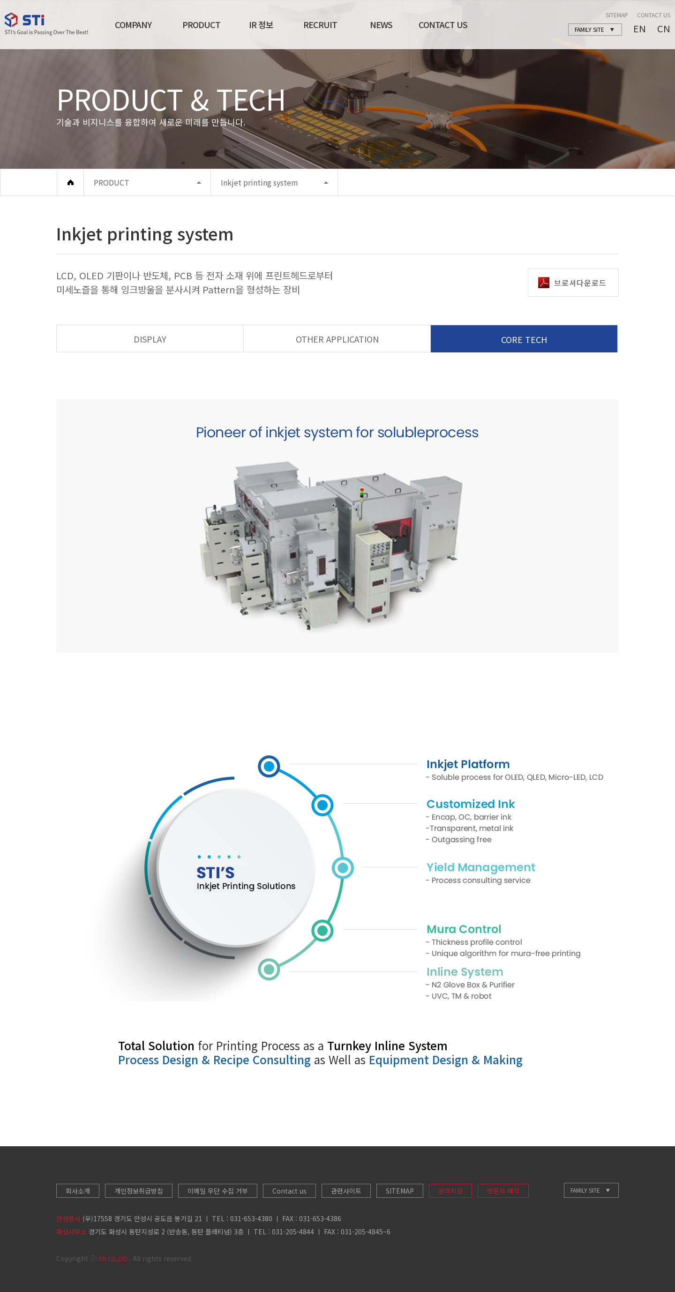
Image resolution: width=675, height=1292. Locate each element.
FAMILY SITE (585, 1190)
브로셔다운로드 (572, 282)
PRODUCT (201, 24)
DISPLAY (150, 339)
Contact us (289, 1190)
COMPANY (133, 24)
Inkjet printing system (259, 182)
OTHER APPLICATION (337, 339)
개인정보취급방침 (138, 1190)
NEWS (381, 24)
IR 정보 (261, 24)
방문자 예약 (503, 1190)
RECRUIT (320, 24)
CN (663, 28)
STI (46, 24)
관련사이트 (346, 1190)
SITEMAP (617, 15)
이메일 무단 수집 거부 (218, 1190)
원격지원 (450, 1190)
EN (639, 28)
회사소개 (78, 1190)
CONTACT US (443, 24)
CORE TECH (524, 339)
